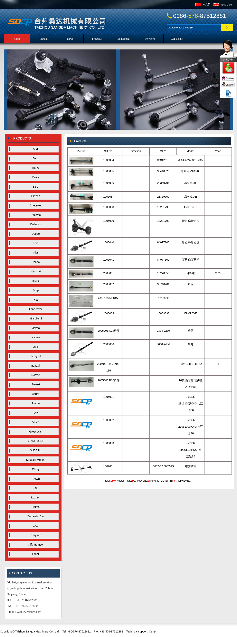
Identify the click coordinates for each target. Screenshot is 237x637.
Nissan (34, 337)
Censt (152, 631)
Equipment (123, 38)
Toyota (34, 403)
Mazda (34, 327)
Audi (34, 149)
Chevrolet (34, 205)
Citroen (34, 196)
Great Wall (34, 431)
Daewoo (34, 214)
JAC (34, 488)
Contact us (177, 38)
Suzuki (34, 384)
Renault (34, 365)
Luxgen (34, 497)
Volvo (34, 422)
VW (34, 412)
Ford (34, 243)
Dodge (34, 233)
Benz (34, 158)
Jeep (34, 290)
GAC (34, 525)
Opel (34, 346)
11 (189, 480)
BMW (34, 167)
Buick (34, 177)
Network (150, 38)
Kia (34, 299)
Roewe (34, 375)
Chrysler (34, 535)
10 (185, 480)
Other (34, 554)
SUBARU (34, 450)
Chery (34, 469)
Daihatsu (34, 224)
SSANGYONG (34, 441)
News (70, 38)
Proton (34, 478)
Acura (34, 393)
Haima (34, 506)
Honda (34, 262)
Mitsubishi (34, 318)
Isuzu (34, 280)
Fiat (34, 252)
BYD (34, 186)
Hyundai (34, 271)
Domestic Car (34, 516)
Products (97, 38)
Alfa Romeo (33, 544)
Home (17, 38)
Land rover (34, 309)
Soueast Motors (34, 459)
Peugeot (34, 356)
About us (44, 38)
